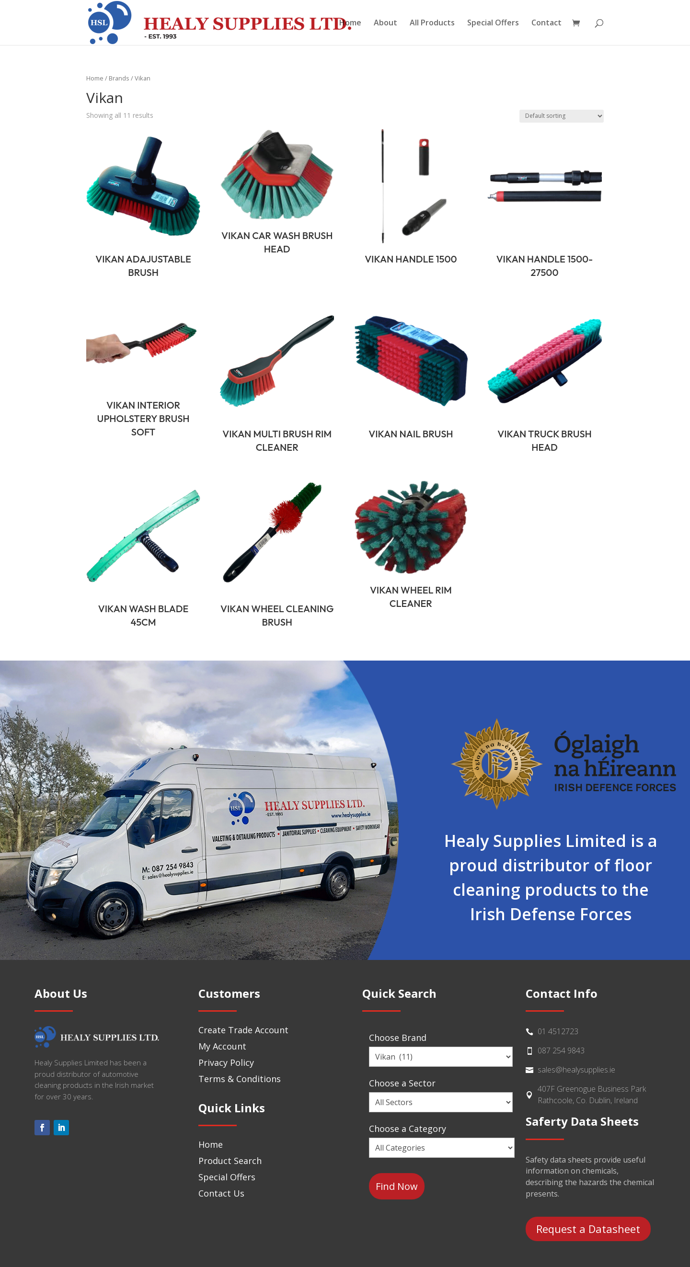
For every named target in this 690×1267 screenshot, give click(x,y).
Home (350, 23)
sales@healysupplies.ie (576, 1069)
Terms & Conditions (239, 1078)
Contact (546, 23)
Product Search (230, 1160)
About (385, 23)
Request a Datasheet (588, 1228)
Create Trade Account (243, 1030)
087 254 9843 (561, 1050)
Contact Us (221, 1193)
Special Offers (493, 23)
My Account (222, 1046)
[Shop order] (561, 116)
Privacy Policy (226, 1062)
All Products (432, 23)
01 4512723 (558, 1031)
